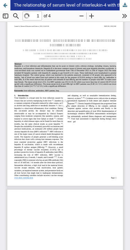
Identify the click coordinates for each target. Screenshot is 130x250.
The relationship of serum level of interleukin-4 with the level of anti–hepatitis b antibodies (72, 5)
